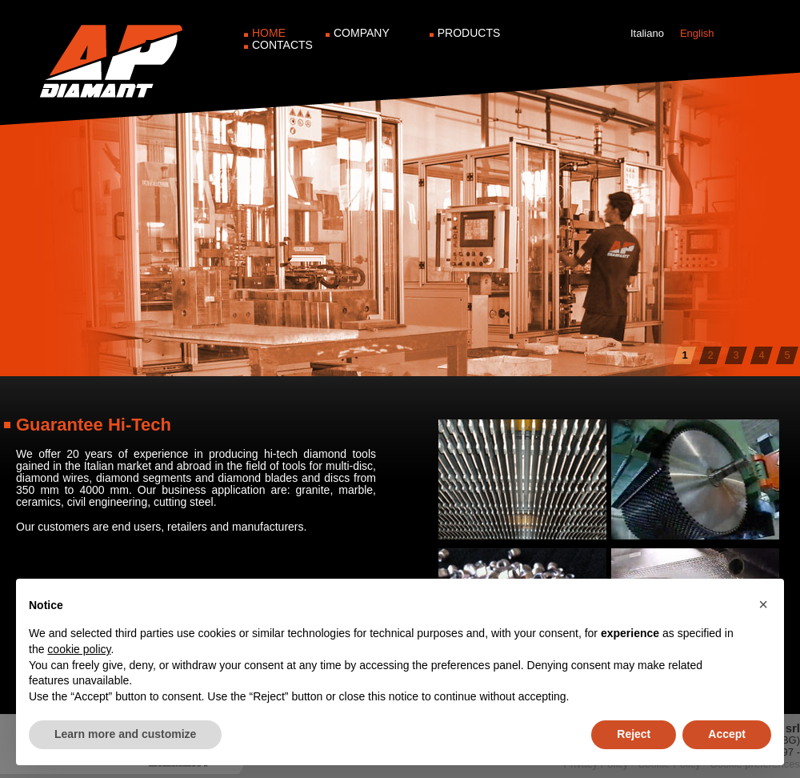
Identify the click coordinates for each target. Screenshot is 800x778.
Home (269, 32)
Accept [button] (727, 734)
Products (469, 32)
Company (362, 32)
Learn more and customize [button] (125, 734)
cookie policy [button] (78, 649)
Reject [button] (633, 734)
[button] (763, 604)
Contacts (282, 44)
